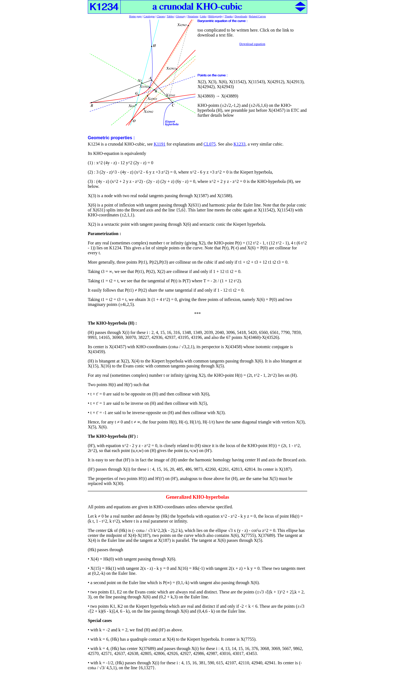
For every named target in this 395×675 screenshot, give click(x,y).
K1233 (239, 144)
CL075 (210, 144)
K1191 (159, 144)
